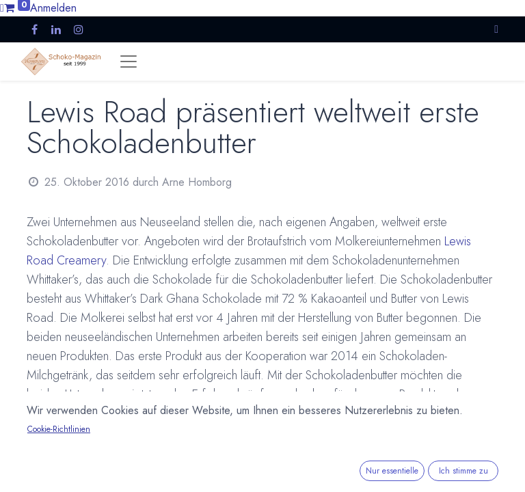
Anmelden (53, 8)
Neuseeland (262, 432)
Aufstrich (60, 432)
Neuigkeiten (195, 432)
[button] (496, 29)
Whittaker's (325, 432)
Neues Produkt (124, 432)
